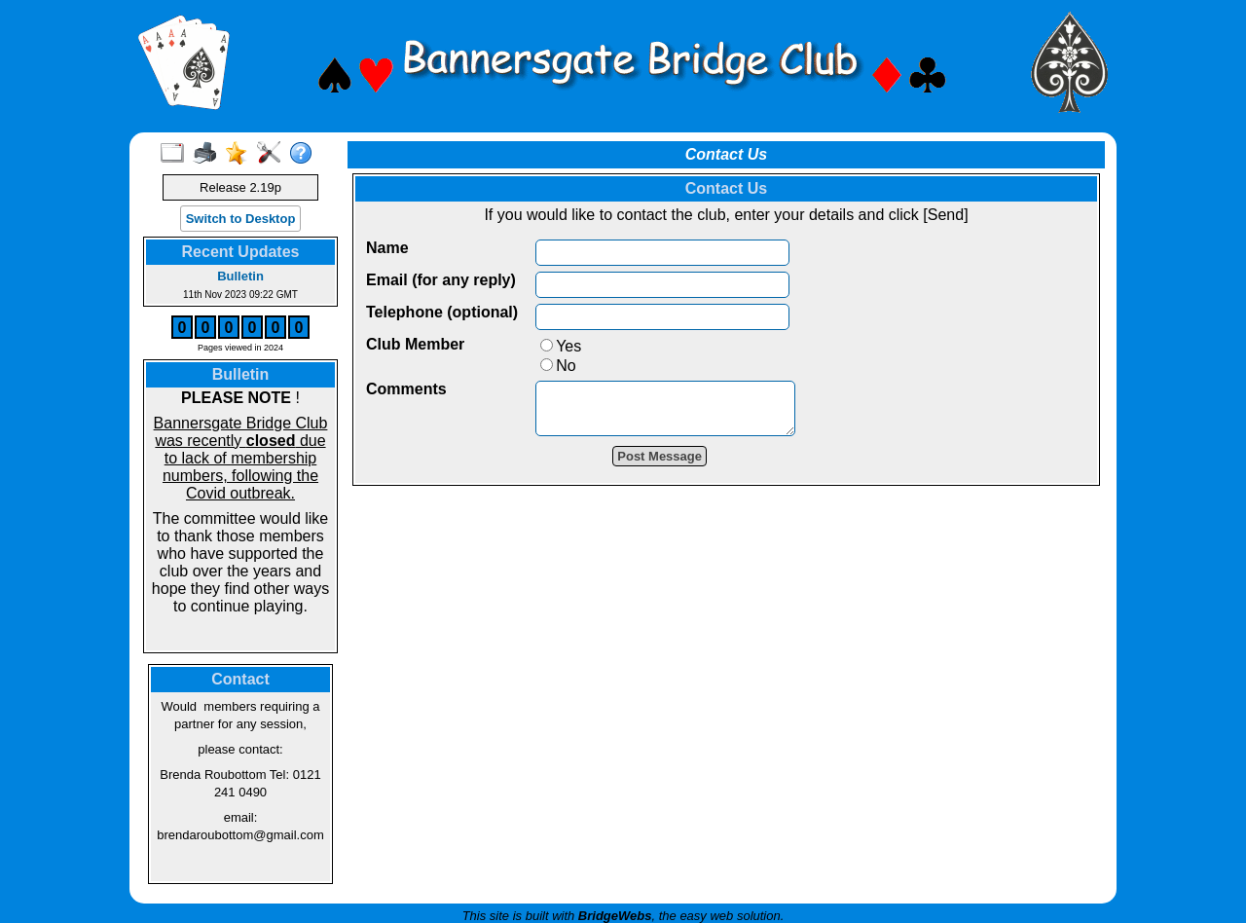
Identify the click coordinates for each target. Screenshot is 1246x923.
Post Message (674, 465)
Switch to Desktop (241, 218)
